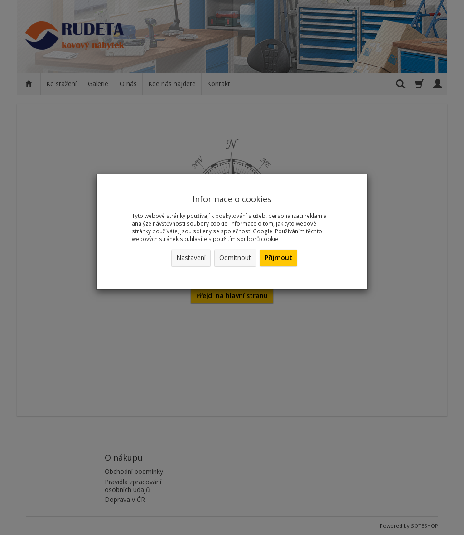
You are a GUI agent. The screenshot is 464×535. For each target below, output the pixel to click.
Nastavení (191, 257)
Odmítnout (235, 257)
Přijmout (278, 257)
